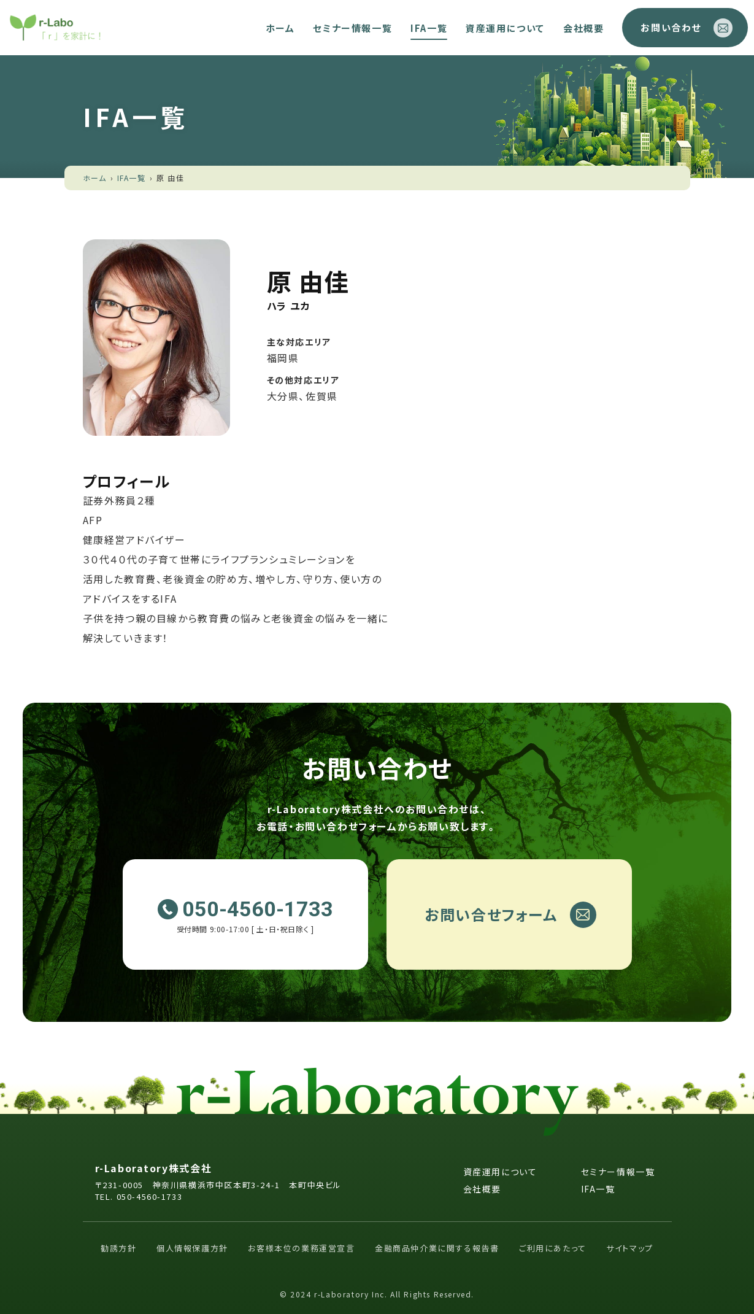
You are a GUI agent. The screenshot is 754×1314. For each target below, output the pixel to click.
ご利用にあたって (553, 1248)
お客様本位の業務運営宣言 (301, 1248)
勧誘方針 (118, 1248)
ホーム (280, 27)
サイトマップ (629, 1248)
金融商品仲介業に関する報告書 (437, 1248)
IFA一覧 (428, 27)
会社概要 (583, 27)
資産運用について (505, 27)
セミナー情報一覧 (352, 27)
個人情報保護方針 (192, 1248)
